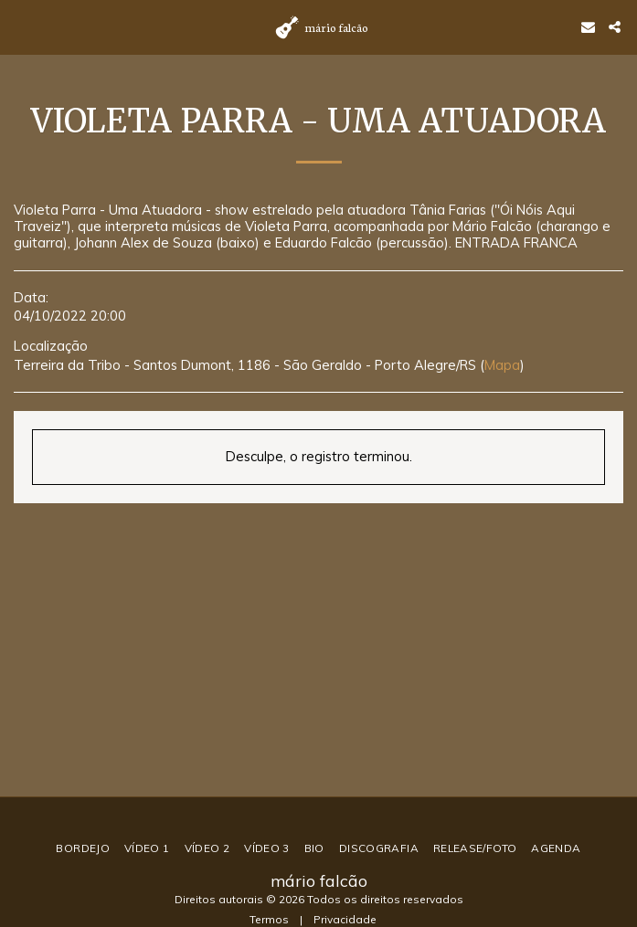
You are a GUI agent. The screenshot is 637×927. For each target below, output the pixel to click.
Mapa (502, 365)
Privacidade (345, 919)
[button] (20, 26)
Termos (269, 919)
